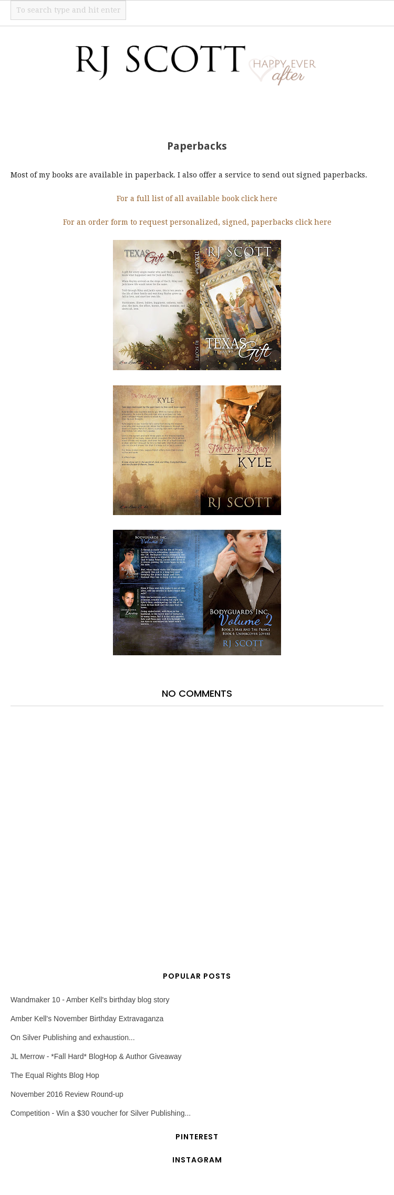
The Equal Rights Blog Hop (55, 1075)
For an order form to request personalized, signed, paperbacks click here (197, 222)
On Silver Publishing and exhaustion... (73, 1037)
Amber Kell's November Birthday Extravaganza (87, 1018)
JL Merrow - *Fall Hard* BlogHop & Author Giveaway (96, 1056)
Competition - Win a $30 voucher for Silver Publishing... (101, 1113)
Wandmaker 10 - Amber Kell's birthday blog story (90, 999)
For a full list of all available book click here (197, 198)
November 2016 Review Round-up (67, 1094)
